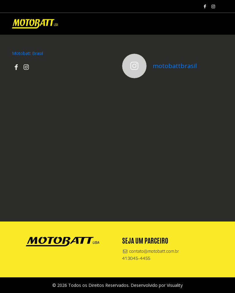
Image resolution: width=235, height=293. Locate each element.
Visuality (175, 285)
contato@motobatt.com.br (150, 251)
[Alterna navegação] (217, 25)
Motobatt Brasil (27, 53)
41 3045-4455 (136, 258)
